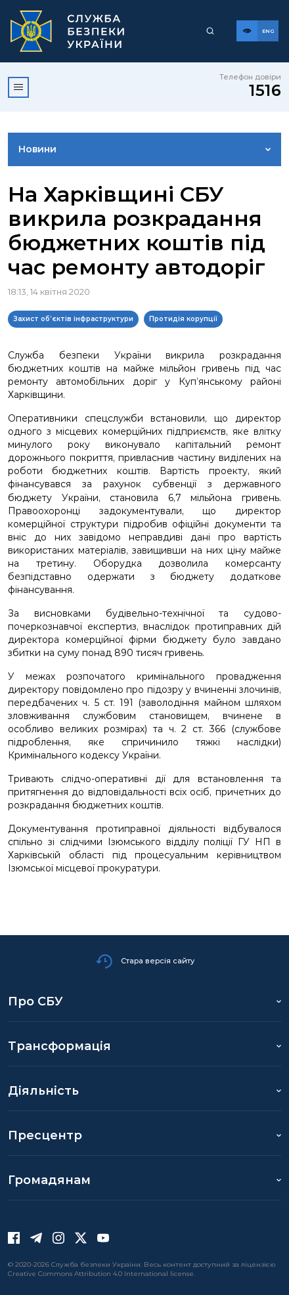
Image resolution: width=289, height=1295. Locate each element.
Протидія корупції (183, 319)
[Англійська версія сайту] (267, 30)
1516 (265, 90)
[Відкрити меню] (18, 87)
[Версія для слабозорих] (246, 30)
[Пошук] (210, 31)
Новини (37, 149)
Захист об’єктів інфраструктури (73, 319)
